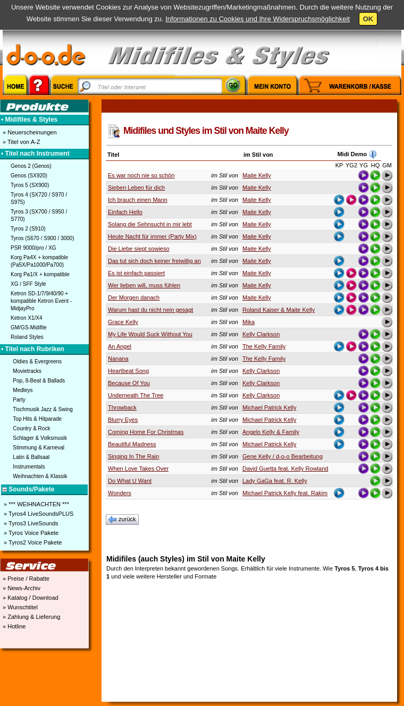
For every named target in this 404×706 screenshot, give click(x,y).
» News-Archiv (20, 588)
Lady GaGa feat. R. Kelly (274, 481)
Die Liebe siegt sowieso (139, 248)
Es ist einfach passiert (136, 273)
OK (368, 19)
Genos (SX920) (29, 175)
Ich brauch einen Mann (137, 200)
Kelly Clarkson (261, 334)
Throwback (122, 407)
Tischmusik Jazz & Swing (42, 409)
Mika (248, 322)
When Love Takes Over (138, 468)
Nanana (118, 358)
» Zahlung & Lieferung (30, 617)
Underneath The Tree (135, 395)
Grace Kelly (123, 322)
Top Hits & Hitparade (37, 419)
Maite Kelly (256, 175)
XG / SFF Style (28, 284)
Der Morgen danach (133, 297)
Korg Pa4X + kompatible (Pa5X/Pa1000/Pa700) (39, 261)
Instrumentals (29, 467)
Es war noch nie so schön (141, 175)
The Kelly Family (263, 346)
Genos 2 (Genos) (31, 166)
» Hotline (13, 626)
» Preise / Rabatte (25, 578)
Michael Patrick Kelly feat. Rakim (284, 493)
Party (19, 400)
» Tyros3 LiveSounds (30, 523)
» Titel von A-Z (20, 142)
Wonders (119, 493)
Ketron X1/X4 (26, 318)
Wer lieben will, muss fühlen (144, 285)
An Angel (119, 346)
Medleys (22, 390)
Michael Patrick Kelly (269, 407)
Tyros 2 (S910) (28, 229)
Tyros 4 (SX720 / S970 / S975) (39, 198)
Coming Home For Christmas (145, 432)
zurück (122, 519)
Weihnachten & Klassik (40, 476)
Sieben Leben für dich (136, 187)
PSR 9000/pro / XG (33, 248)
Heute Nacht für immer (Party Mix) (152, 236)
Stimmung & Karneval (38, 447)
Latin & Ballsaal (31, 457)
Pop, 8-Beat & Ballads (39, 381)
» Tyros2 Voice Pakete (32, 542)
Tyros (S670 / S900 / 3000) (42, 238)
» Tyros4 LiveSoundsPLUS (37, 514)
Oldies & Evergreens (37, 361)
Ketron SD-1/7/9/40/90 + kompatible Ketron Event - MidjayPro (41, 301)
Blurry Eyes (123, 419)
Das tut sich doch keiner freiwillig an (154, 261)
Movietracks (27, 371)
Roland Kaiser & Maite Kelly (278, 310)
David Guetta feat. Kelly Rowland (285, 468)
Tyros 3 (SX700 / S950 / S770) (39, 215)
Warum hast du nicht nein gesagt (150, 310)
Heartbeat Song (128, 371)
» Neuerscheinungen (29, 132)
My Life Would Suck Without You (150, 334)
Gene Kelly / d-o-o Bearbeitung (282, 456)
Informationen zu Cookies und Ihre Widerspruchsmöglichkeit (257, 19)
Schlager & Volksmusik (40, 438)
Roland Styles (27, 337)
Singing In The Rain (133, 456)
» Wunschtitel (19, 607)
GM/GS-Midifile (29, 327)
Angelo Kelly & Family (270, 432)
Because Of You (129, 383)
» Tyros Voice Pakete (30, 533)
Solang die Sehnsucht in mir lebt (150, 224)
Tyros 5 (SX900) (30, 185)
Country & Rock (31, 428)
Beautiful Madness (132, 444)
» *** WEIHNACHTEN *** (35, 504)
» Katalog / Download (29, 597)
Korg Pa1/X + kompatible (40, 274)
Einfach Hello (125, 212)
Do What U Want (130, 481)
